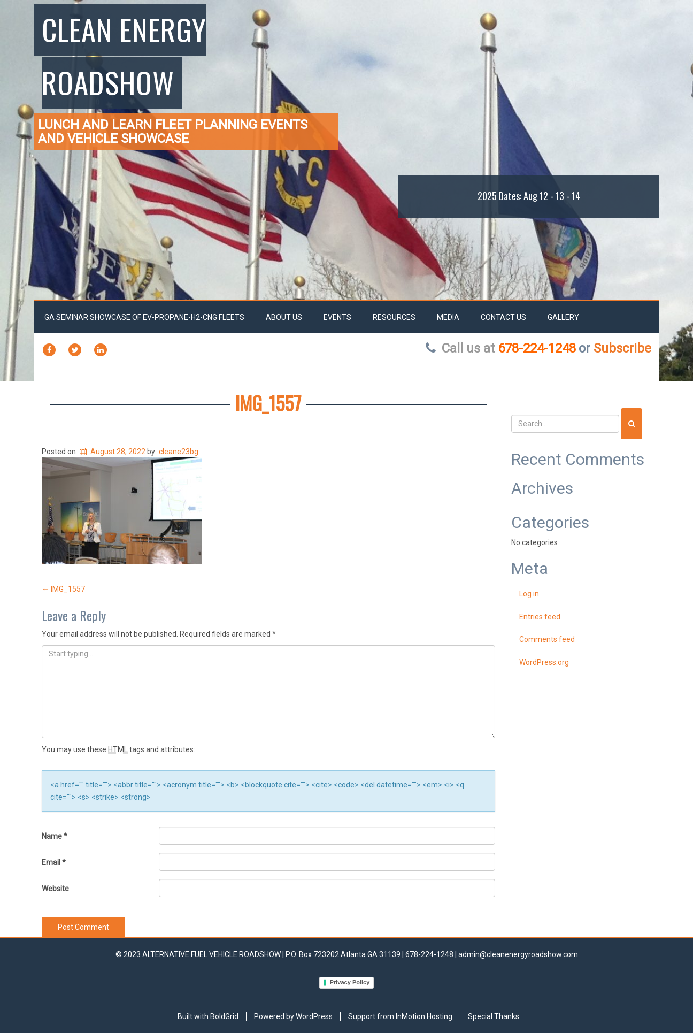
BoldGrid (224, 1016)
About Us (284, 317)
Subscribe (622, 348)
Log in (529, 594)
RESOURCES (394, 317)
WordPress (314, 1016)
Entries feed (539, 617)
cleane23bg (178, 451)
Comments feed (547, 639)
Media (448, 317)
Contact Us (503, 317)
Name (54, 836)
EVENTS (337, 317)
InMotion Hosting (424, 1016)
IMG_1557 (268, 402)
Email (54, 862)
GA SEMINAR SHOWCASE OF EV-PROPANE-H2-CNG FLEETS (144, 317)
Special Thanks (493, 1016)
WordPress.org (544, 662)
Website (55, 888)
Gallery (563, 317)
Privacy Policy (350, 982)
